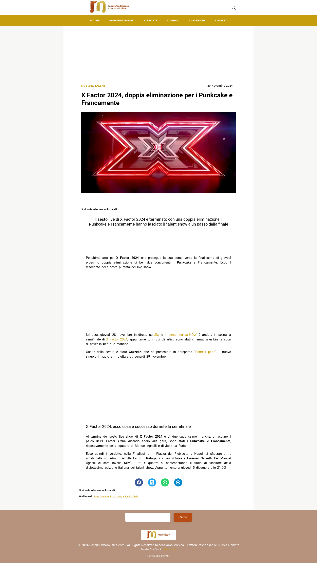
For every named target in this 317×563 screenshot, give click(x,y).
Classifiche (197, 20)
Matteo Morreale (169, 549)
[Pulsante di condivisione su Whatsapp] (165, 482)
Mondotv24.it (163, 556)
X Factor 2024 (116, 339)
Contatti (221, 20)
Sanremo (173, 20)
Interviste (150, 20)
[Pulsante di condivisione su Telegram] (178, 482)
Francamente (101, 496)
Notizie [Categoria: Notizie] (87, 85)
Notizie (94, 20)
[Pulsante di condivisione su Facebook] (139, 482)
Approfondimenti (121, 20)
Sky (157, 335)
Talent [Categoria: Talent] (100, 85)
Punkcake (116, 496)
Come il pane (205, 352)
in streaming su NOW (181, 335)
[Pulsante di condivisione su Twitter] (152, 482)
